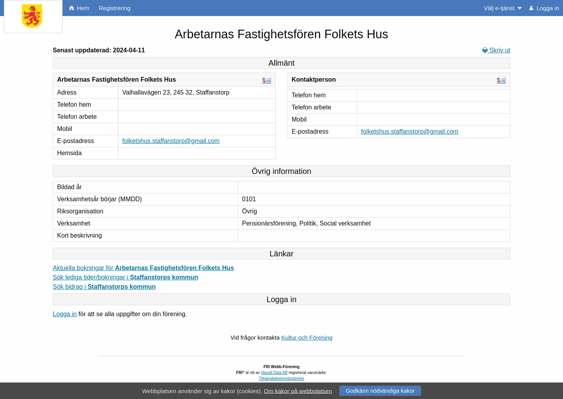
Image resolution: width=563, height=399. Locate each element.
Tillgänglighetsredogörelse (281, 378)
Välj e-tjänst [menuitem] (499, 8)
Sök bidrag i (104, 286)
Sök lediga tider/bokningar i (125, 277)
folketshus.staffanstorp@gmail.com (171, 141)
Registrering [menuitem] (115, 8)
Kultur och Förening (306, 337)
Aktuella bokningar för (143, 268)
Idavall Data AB (274, 372)
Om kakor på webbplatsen (298, 390)
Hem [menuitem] (79, 8)
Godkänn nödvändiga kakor (380, 391)
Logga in (65, 314)
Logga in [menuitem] (544, 8)
